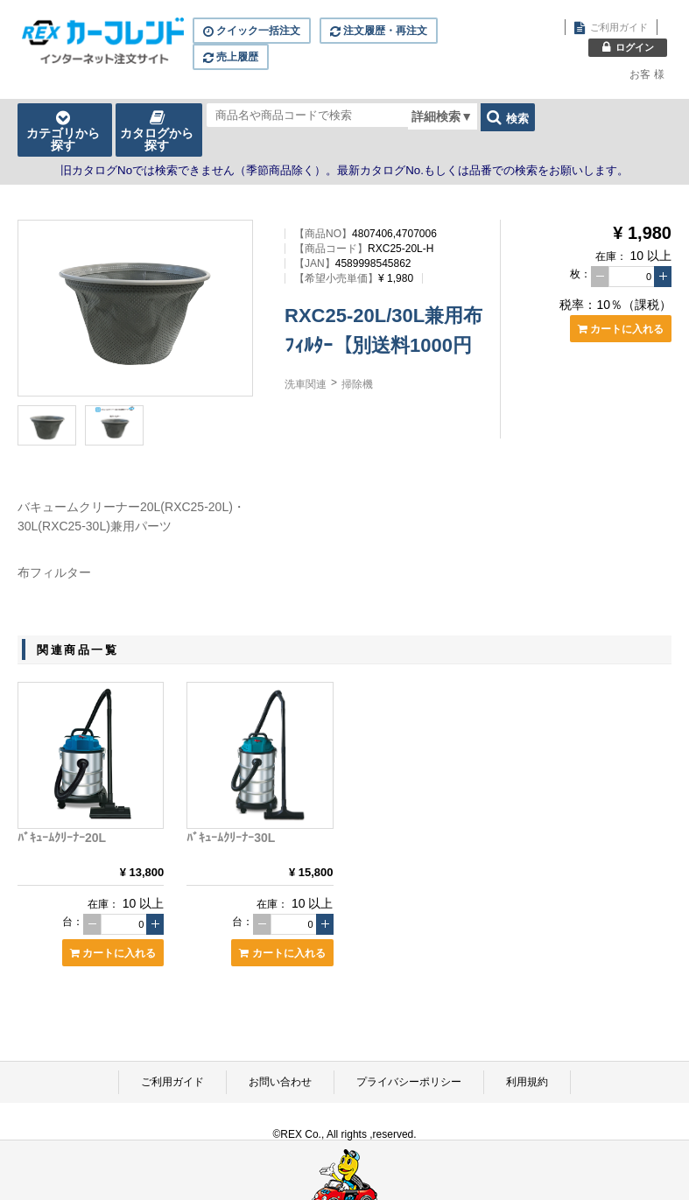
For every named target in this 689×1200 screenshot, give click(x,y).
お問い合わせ (280, 1082)
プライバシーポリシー (408, 1082)
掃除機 (357, 384)
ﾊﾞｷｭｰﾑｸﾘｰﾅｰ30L (230, 838)
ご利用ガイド (172, 1082)
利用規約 (527, 1082)
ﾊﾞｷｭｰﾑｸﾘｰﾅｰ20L (62, 838)
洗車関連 (306, 384)
